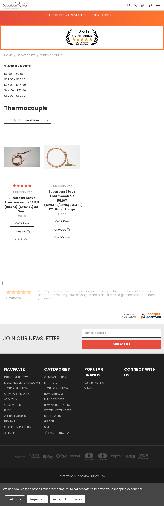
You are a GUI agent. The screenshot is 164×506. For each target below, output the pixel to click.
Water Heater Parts (57, 410)
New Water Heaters (57, 405)
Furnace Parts (54, 399)
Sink (47, 427)
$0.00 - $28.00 (14, 74)
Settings (14, 499)
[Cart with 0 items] (150, 5)
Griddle (49, 421)
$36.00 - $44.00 (15, 85)
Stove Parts (52, 416)
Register (25, 427)
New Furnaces (54, 394)
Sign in (9, 427)
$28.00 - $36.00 (14, 79)
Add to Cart (22, 239)
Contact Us (12, 405)
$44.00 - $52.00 (15, 90)
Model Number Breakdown (22, 382)
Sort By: (12, 120)
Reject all (37, 499)
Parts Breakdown (16, 377)
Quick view (22, 223)
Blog (7, 410)
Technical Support (17, 388)
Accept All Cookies (67, 499)
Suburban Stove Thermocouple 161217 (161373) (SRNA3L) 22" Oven (22, 204)
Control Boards (55, 377)
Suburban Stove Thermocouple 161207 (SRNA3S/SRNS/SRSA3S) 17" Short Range (63, 200)
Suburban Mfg (94, 383)
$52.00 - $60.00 (14, 96)
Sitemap (9, 432)
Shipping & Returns (17, 394)
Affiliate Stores (15, 416)
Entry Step (51, 382)
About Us (10, 399)
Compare (22, 231)
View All (89, 388)
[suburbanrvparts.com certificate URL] (141, 315)
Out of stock (62, 237)
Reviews (9, 421)
